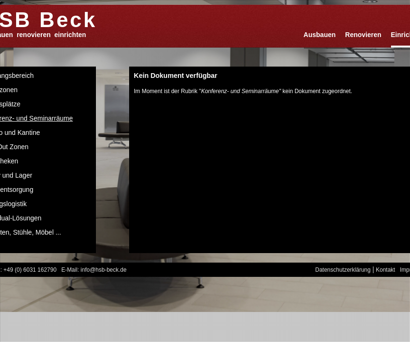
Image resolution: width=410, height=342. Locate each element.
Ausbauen (320, 34)
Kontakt (385, 269)
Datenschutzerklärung (343, 269)
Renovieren (363, 34)
